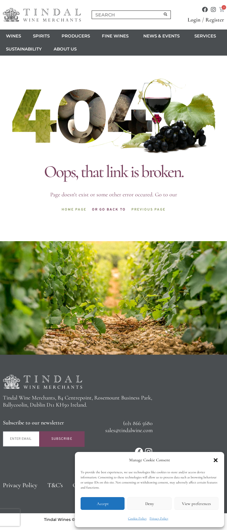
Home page (74, 209)
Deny (149, 503)
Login (194, 19)
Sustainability (24, 49)
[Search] (166, 15)
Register (214, 19)
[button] (215, 460)
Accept (103, 503)
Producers (76, 36)
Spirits (41, 36)
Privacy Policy (159, 518)
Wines (13, 36)
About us (66, 49)
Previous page (148, 209)
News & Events (162, 36)
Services (206, 36)
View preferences (196, 503)
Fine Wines (116, 36)
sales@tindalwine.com (129, 430)
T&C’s (55, 485)
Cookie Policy (137, 518)
